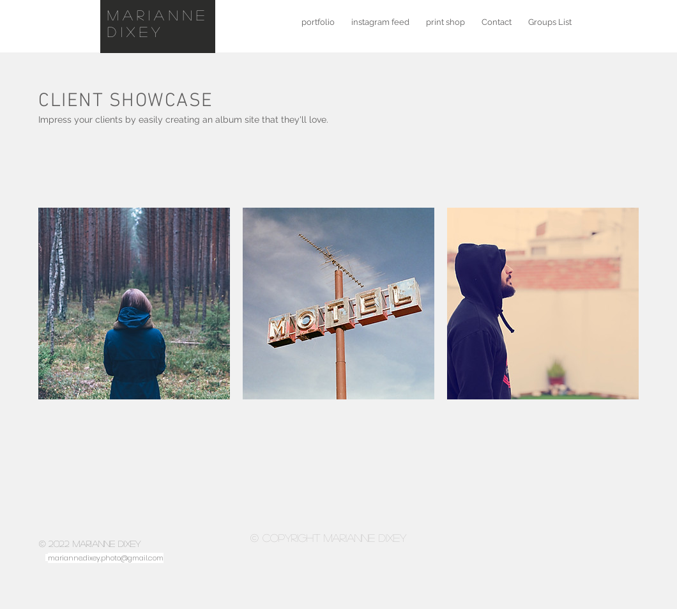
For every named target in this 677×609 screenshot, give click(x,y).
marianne (158, 15)
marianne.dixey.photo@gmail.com (106, 558)
